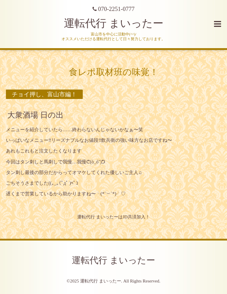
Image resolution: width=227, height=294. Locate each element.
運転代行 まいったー (113, 23)
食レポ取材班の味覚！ (113, 72)
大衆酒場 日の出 (35, 115)
